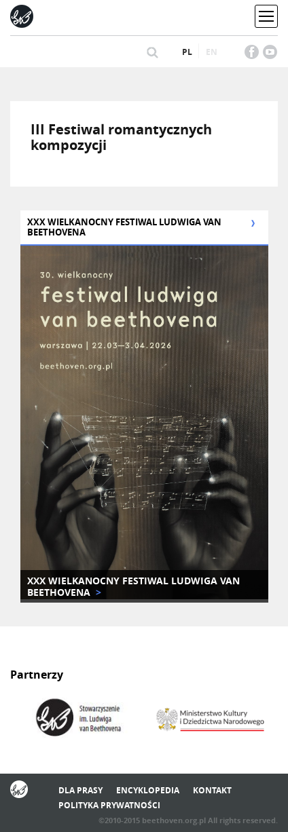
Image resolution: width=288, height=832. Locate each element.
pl (187, 52)
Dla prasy (80, 790)
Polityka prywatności (109, 805)
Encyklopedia (147, 790)
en (211, 52)
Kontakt (212, 790)
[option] (77, 719)
